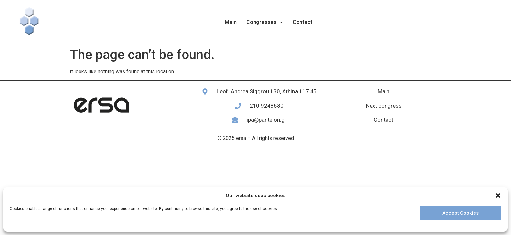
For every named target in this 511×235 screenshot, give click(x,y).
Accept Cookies (460, 213)
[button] (498, 195)
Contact (302, 22)
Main (231, 22)
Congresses (264, 22)
